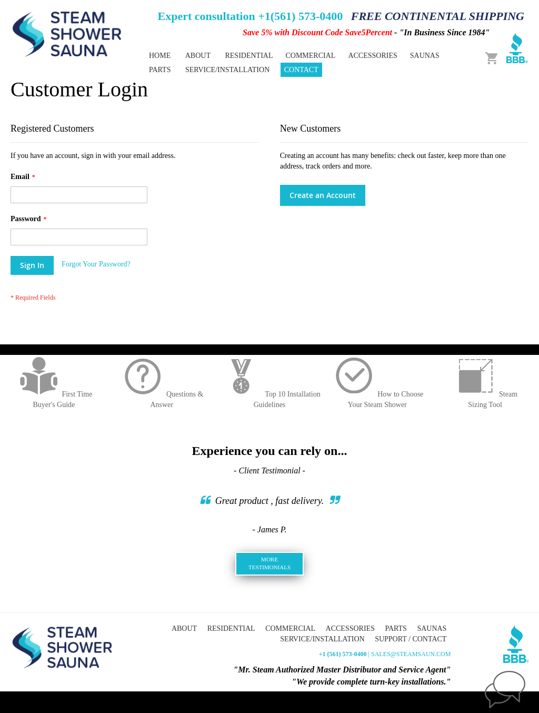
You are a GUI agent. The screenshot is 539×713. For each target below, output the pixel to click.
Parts (395, 628)
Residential (231, 628)
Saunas (431, 628)
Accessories (350, 628)
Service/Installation (227, 70)
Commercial (290, 628)
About (198, 56)
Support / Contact (410, 639)
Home (160, 56)
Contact (301, 70)
